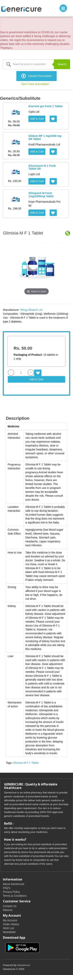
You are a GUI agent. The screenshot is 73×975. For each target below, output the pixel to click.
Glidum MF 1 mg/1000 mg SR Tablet (44, 137)
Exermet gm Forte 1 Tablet (45, 106)
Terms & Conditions (14, 895)
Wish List (8, 928)
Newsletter (9, 932)
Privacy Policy (11, 891)
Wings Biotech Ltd (31, 309)
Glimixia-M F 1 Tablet (26, 762)
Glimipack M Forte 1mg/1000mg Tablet (41, 195)
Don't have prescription (35, 84)
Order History (11, 924)
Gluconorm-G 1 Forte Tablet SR (42, 167)
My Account (10, 920)
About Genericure (13, 884)
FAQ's (6, 887)
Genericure (23, 965)
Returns (7, 910)
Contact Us (9, 906)
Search (62, 64)
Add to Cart (37, 118)
